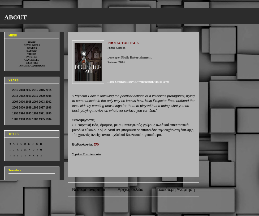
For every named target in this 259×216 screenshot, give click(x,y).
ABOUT (15, 17)
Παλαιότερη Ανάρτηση (174, 189)
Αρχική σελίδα (130, 189)
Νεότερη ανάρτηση (89, 189)
